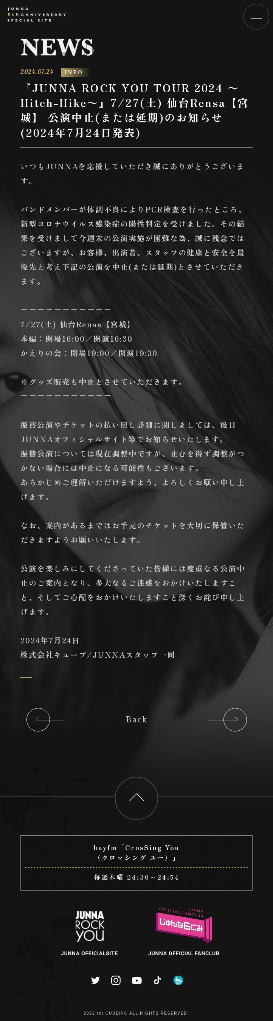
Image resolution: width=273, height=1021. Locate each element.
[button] (256, 16)
